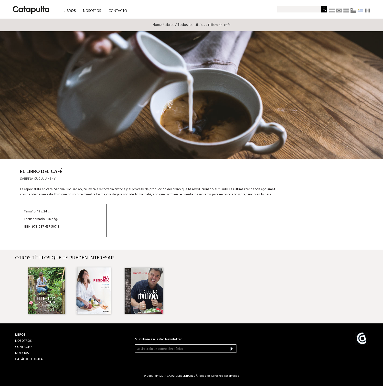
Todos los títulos (191, 25)
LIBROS (70, 10)
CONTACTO (117, 11)
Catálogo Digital (29, 359)
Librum (330, 145)
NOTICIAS (22, 353)
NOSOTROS (92, 11)
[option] (47, 290)
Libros (169, 25)
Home (157, 25)
